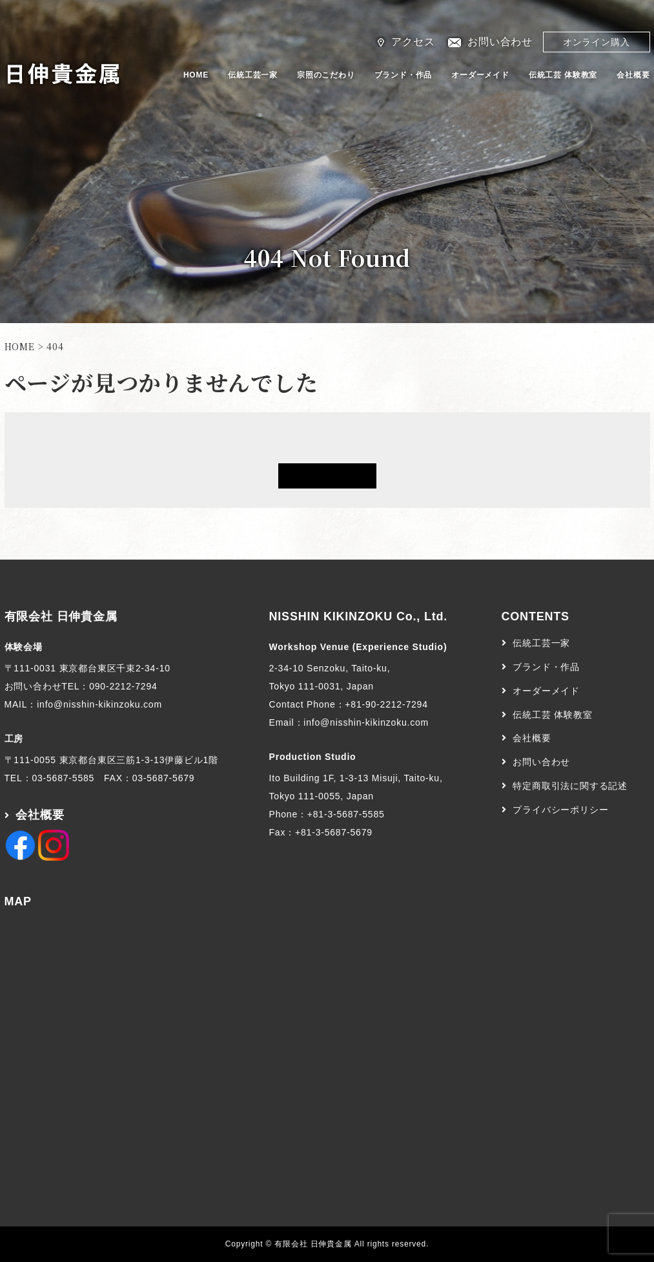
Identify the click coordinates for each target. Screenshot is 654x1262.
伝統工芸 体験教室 (563, 74)
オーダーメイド (480, 74)
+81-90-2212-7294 (386, 704)
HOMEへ (327, 475)
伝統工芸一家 (253, 74)
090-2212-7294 (123, 686)
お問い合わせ (500, 41)
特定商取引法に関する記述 (570, 786)
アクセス (412, 41)
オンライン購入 (596, 42)
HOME (196, 74)
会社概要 (633, 74)
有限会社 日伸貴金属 (61, 616)
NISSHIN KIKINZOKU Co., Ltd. (358, 616)
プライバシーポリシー (560, 810)
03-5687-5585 (63, 778)
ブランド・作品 (403, 74)
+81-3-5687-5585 (346, 814)
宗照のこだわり (326, 74)
